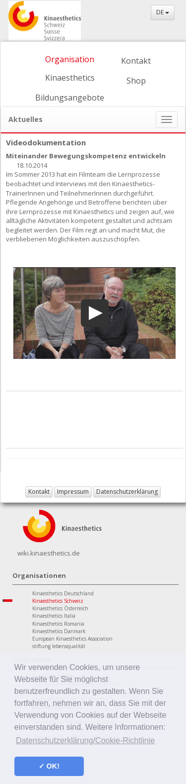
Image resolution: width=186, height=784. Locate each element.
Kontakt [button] (39, 491)
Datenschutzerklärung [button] (127, 491)
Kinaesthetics (70, 77)
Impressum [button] (73, 491)
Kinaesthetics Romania (58, 623)
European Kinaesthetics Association (72, 638)
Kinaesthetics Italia (53, 615)
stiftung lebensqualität (58, 646)
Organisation (69, 59)
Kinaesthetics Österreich (60, 608)
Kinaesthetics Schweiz (57, 600)
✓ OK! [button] (49, 766)
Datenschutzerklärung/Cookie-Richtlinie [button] (85, 740)
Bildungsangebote (69, 97)
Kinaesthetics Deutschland (63, 593)
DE (162, 12)
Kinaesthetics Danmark (59, 631)
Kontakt (136, 60)
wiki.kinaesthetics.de (48, 553)
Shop (136, 80)
